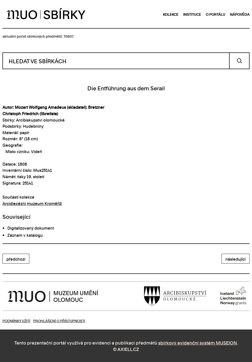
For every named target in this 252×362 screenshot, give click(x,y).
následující (235, 259)
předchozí (15, 259)
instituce (192, 14)
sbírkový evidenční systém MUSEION (197, 342)
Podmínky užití (16, 320)
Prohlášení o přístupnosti (59, 320)
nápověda (240, 14)
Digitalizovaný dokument (30, 228)
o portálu (215, 14)
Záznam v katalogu (25, 235)
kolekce (170, 14)
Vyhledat (239, 60)
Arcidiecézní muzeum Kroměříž (32, 203)
